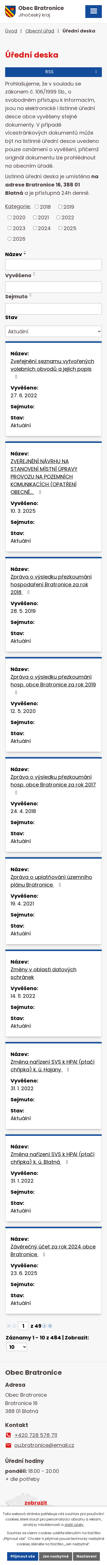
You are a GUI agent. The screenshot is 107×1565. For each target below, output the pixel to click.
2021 (43, 217)
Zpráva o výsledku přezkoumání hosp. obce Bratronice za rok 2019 (53, 684)
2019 (68, 206)
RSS (72, 71)
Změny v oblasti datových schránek (43, 973)
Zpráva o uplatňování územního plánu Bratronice (51, 880)
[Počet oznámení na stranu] (17, 1347)
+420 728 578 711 (35, 1435)
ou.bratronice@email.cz (44, 1445)
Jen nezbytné (56, 1556)
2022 (68, 217)
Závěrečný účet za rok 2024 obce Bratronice (53, 1250)
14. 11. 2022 (23, 996)
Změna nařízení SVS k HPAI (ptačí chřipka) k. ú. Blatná (52, 1158)
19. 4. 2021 (22, 903)
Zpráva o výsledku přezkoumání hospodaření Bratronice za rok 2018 (51, 584)
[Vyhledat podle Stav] (53, 331)
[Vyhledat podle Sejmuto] (53, 309)
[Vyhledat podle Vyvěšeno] (53, 287)
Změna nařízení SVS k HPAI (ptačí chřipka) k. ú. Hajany (52, 1065)
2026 (19, 238)
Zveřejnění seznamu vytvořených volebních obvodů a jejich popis (52, 368)
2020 (19, 217)
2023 (19, 228)
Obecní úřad (39, 31)
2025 (70, 228)
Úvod (11, 31)
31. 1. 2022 (22, 1088)
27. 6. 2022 (24, 395)
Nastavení (86, 1556)
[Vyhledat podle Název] (53, 264)
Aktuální (21, 425)
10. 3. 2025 (23, 510)
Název (13, 254)
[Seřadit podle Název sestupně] (25, 254)
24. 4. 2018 (23, 811)
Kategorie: (18, 206)
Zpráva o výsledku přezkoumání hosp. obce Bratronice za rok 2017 (53, 784)
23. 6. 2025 (24, 1273)
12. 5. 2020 (23, 711)
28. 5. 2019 (23, 611)
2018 (45, 206)
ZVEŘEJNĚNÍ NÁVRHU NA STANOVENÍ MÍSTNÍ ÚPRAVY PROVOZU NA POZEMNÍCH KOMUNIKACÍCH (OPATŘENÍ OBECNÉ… (44, 477)
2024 (44, 228)
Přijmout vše (23, 1556)
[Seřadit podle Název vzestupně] (25, 251)
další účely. (74, 1524)
